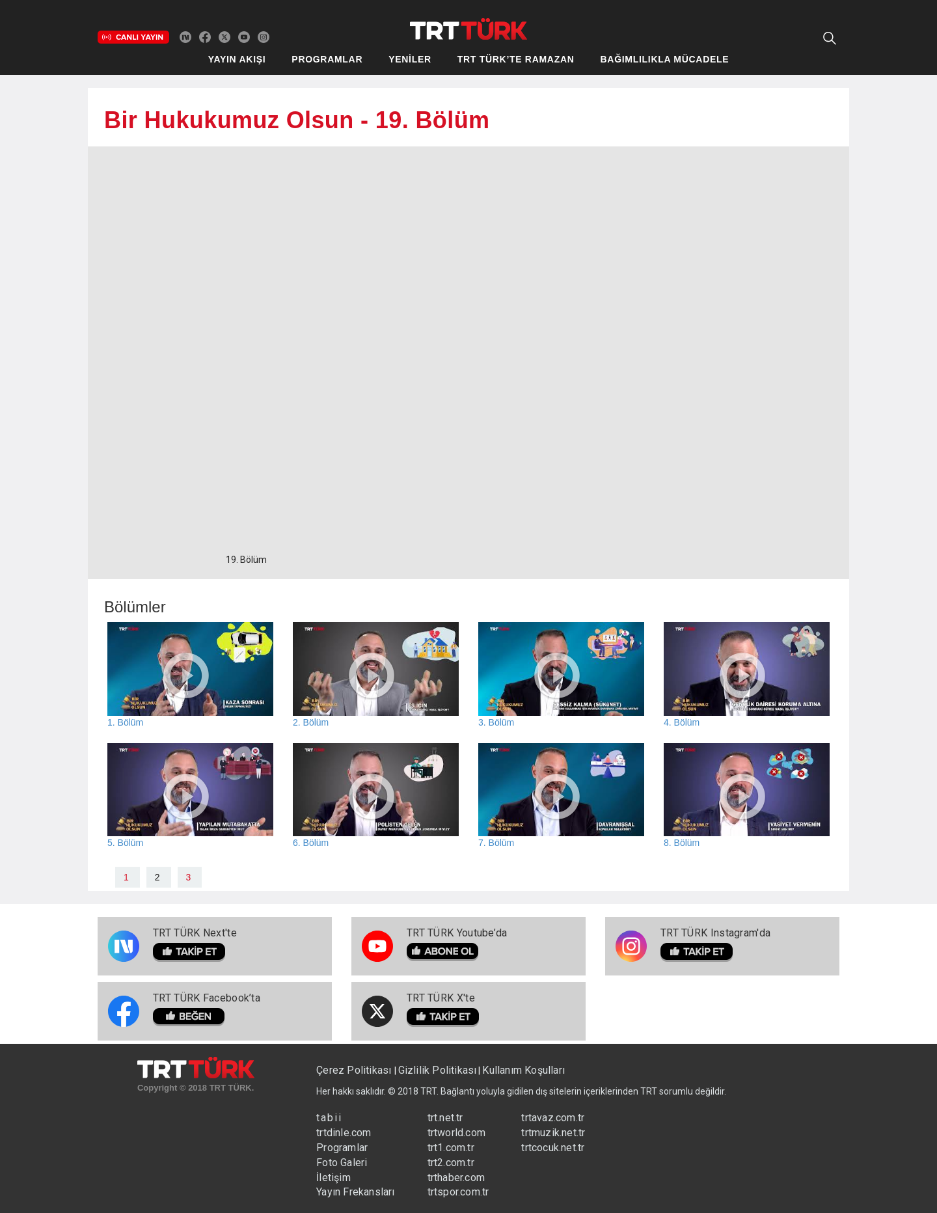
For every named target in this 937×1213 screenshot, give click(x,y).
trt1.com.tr (451, 1147)
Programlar (342, 1147)
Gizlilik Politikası (437, 1070)
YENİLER (409, 59)
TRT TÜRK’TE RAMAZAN (516, 59)
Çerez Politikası (355, 1070)
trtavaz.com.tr (552, 1117)
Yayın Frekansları (355, 1192)
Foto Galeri (341, 1162)
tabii (329, 1117)
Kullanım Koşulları (523, 1070)
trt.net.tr (445, 1117)
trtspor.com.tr (458, 1192)
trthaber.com (456, 1177)
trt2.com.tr (451, 1162)
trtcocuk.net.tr (552, 1147)
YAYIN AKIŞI (237, 59)
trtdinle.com (343, 1132)
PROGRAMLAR (327, 59)
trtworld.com (456, 1132)
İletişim (333, 1177)
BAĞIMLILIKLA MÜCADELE (665, 59)
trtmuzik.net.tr (553, 1132)
